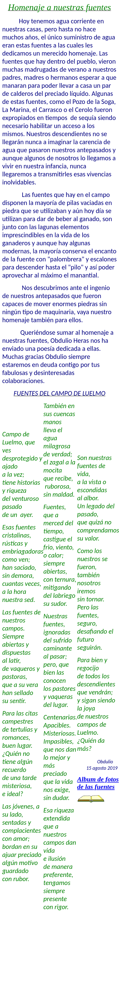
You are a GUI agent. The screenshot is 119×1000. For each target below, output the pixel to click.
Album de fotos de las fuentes (98, 783)
